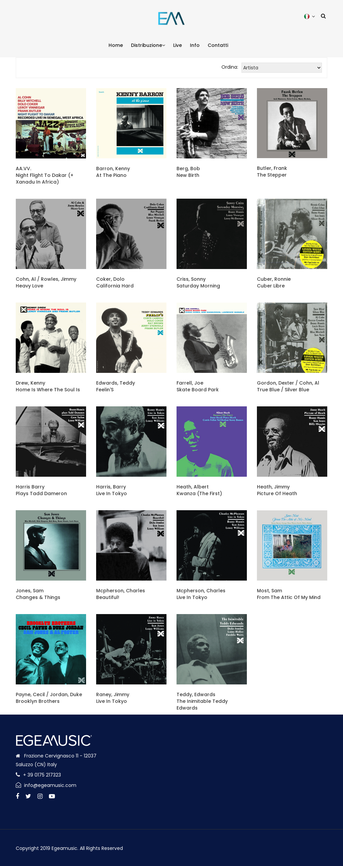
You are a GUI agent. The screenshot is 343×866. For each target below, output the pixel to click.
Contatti (218, 45)
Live (177, 45)
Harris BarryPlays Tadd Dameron (41, 490)
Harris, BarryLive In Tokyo (111, 490)
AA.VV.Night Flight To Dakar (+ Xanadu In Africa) (44, 175)
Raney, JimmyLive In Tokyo (112, 698)
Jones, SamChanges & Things (38, 594)
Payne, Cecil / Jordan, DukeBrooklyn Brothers (49, 698)
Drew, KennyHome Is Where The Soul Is (48, 386)
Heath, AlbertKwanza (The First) (199, 490)
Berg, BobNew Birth (188, 172)
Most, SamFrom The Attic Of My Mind (289, 594)
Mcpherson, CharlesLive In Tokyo (201, 594)
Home (116, 45)
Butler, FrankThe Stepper (272, 171)
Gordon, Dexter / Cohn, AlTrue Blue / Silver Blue (288, 386)
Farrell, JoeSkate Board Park (198, 386)
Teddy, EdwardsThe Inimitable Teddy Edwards (202, 701)
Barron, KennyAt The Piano (113, 172)
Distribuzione (148, 45)
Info (195, 45)
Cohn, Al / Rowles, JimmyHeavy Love (46, 282)
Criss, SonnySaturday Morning (198, 282)
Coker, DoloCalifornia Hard (115, 282)
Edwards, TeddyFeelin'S (115, 386)
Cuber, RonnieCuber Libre (274, 282)
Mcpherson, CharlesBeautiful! (120, 594)
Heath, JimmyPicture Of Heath (277, 490)
